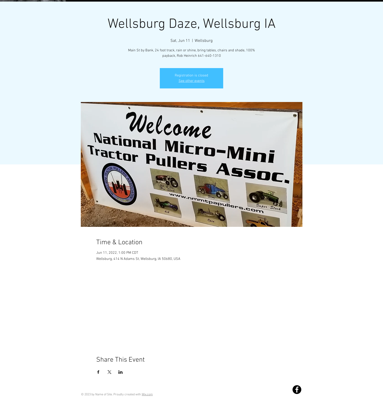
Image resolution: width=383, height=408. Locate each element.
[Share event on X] (109, 372)
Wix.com (147, 394)
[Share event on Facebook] (98, 372)
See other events (192, 81)
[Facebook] (296, 389)
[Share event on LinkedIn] (120, 372)
